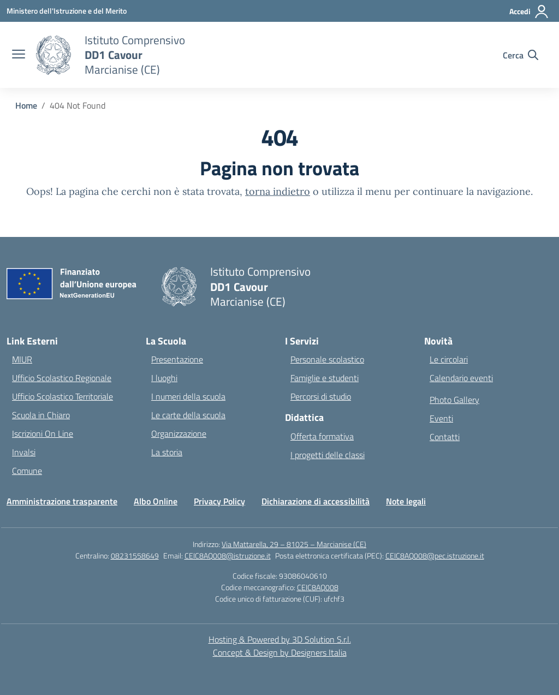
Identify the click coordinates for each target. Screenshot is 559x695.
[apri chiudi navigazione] (18, 55)
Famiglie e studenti (324, 377)
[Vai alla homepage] (135, 55)
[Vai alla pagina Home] (26, 105)
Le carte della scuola (188, 414)
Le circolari (449, 359)
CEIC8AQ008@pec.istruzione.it (434, 555)
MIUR (22, 359)
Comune (27, 470)
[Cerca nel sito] (520, 55)
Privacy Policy (219, 501)
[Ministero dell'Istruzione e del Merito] (67, 10)
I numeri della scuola (188, 396)
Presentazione (177, 359)
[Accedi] (529, 11)
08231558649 (135, 555)
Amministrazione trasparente (62, 501)
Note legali (406, 501)
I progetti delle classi (327, 454)
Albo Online (155, 501)
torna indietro (277, 191)
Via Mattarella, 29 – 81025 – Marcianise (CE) (294, 544)
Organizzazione (178, 433)
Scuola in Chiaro (41, 414)
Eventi (441, 418)
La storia (166, 452)
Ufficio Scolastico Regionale (61, 377)
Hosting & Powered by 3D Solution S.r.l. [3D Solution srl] (280, 639)
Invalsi (23, 452)
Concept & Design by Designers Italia (280, 652)
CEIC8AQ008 (317, 587)
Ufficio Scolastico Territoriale (62, 396)
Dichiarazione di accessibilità (315, 501)
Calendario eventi (461, 377)
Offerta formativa (322, 436)
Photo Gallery (454, 399)
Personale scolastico (327, 359)
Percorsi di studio (320, 396)
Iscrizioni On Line (42, 433)
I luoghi (164, 377)
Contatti (445, 436)
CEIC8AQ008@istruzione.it (228, 555)
